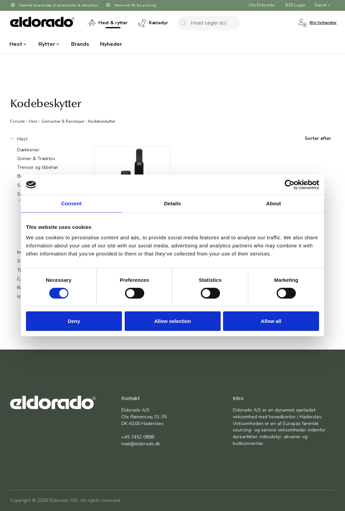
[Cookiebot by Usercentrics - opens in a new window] (289, 185)
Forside (17, 121)
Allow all (271, 321)
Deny (74, 321)
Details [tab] (172, 203)
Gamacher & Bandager (62, 121)
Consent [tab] (71, 203)
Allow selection (172, 321)
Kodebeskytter (101, 121)
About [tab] (273, 203)
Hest (33, 121)
